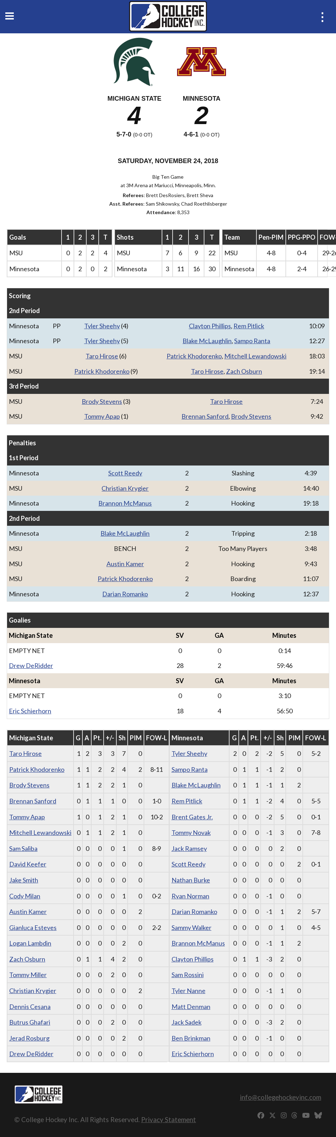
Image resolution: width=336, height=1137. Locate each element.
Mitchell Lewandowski (255, 356)
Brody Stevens (102, 401)
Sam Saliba (23, 848)
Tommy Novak (191, 832)
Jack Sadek (187, 1022)
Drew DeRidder (31, 665)
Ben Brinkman (191, 1038)
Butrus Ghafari (29, 1022)
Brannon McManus (125, 503)
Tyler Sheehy (102, 326)
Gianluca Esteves (33, 927)
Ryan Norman (190, 896)
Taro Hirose (102, 356)
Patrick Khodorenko (194, 356)
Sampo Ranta (252, 341)
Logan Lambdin (30, 943)
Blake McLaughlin (207, 341)
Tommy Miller (28, 975)
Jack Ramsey (189, 848)
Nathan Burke (191, 880)
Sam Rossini (188, 975)
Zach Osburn (244, 371)
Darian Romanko (125, 594)
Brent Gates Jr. (192, 817)
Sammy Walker (192, 927)
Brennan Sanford (204, 416)
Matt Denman (191, 1006)
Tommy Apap (102, 416)
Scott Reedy (125, 473)
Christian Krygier (125, 488)
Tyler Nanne (188, 990)
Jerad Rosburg (29, 1038)
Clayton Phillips (210, 326)
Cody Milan (24, 896)
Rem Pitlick (248, 326)
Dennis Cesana (30, 1006)
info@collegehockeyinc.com (280, 1097)
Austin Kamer (125, 564)
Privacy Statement (168, 1119)
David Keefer (27, 864)
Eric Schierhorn (30, 711)
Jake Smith (23, 880)
